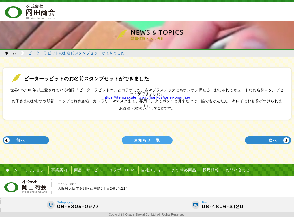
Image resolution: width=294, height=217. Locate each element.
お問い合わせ (242, 169)
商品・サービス (90, 169)
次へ (272, 140)
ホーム (11, 53)
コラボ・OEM (124, 169)
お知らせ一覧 (147, 140)
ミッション (35, 169)
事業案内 (61, 169)
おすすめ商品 (188, 169)
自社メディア (156, 169)
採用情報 (215, 169)
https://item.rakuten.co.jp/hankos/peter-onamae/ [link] (147, 97)
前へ (21, 140)
